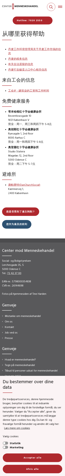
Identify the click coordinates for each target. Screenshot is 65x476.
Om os (8, 321)
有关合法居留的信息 (20, 64)
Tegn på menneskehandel (20, 365)
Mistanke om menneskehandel (23, 316)
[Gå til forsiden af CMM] (19, 7)
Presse (9, 338)
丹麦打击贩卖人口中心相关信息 (27, 69)
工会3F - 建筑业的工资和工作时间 (28, 90)
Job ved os (11, 332)
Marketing (16, 447)
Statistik (15, 443)
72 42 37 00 (14, 273)
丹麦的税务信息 (18, 58)
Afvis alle (32, 468)
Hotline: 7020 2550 (29, 20)
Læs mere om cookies (17, 428)
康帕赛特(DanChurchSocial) (24, 184)
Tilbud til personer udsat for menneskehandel (31, 370)
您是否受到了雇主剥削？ (20, 211)
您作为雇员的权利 (16, 224)
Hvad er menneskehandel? (20, 359)
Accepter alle (32, 457)
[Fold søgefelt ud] (51, 7)
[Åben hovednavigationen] (61, 6)
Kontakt (9, 327)
